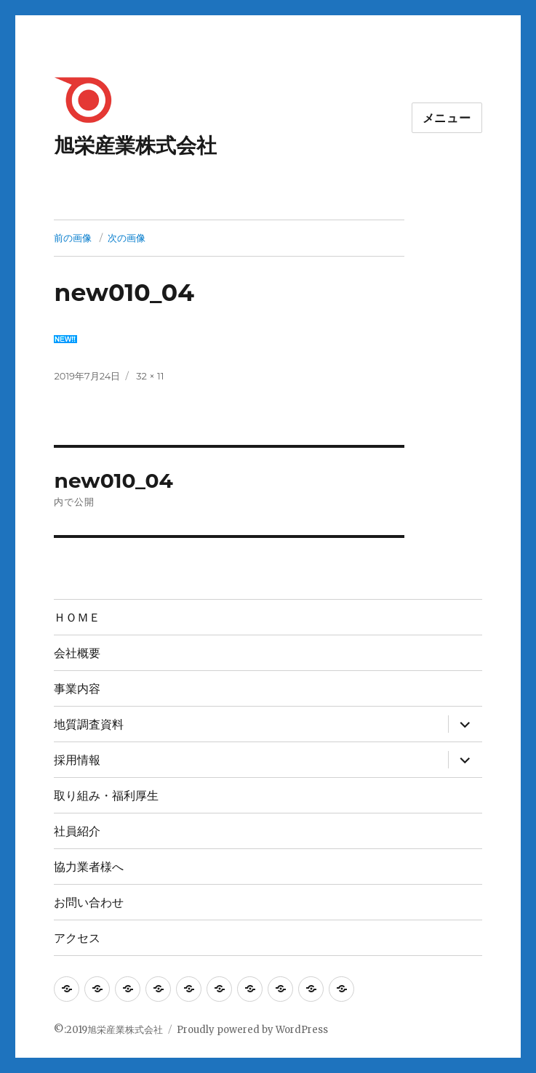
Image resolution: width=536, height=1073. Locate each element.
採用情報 (77, 760)
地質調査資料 (89, 724)
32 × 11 (150, 376)
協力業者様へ (89, 867)
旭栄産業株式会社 (135, 145)
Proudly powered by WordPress (252, 1030)
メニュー (447, 118)
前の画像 (73, 238)
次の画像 (126, 238)
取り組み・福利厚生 (106, 796)
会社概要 (77, 653)
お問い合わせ (89, 902)
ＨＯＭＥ (77, 617)
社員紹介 (77, 831)
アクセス (77, 938)
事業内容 (77, 689)
